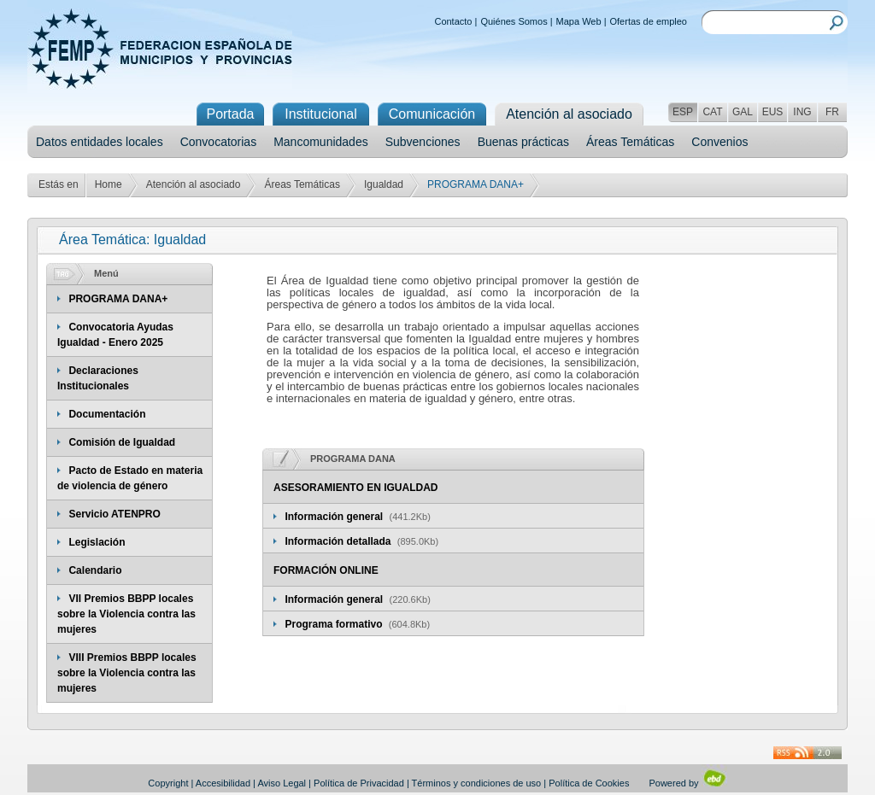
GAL (742, 112)
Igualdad (383, 184)
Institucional (321, 114)
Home (108, 184)
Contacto (453, 21)
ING (802, 112)
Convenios (719, 142)
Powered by (687, 783)
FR (832, 112)
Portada (230, 114)
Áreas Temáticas (630, 142)
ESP (682, 112)
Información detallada (339, 541)
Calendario (94, 570)
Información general (335, 517)
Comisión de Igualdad (121, 442)
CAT (712, 112)
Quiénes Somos (513, 21)
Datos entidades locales (99, 142)
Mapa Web (579, 21)
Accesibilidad (223, 783)
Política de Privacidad (359, 783)
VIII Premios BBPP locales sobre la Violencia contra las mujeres (127, 673)
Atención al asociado (193, 184)
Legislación (96, 542)
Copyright (168, 783)
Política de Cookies (589, 783)
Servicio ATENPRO (114, 514)
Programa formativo (335, 624)
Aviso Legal (281, 783)
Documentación (106, 414)
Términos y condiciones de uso (477, 783)
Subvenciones (423, 142)
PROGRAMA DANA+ (117, 299)
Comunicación (432, 114)
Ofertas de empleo (649, 21)
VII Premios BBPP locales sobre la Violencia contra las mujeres (126, 614)
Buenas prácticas (523, 142)
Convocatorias (218, 142)
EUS (773, 112)
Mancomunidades (320, 142)
